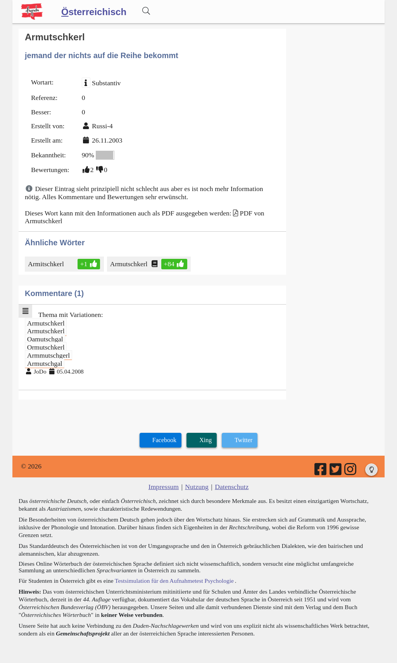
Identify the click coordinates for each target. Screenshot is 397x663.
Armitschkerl (46, 264)
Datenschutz (232, 487)
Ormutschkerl (46, 347)
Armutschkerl (129, 264)
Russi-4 (102, 126)
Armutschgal (44, 363)
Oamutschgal (45, 339)
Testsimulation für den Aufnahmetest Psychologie (174, 580)
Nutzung (197, 487)
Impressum (163, 487)
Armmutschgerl (48, 355)
